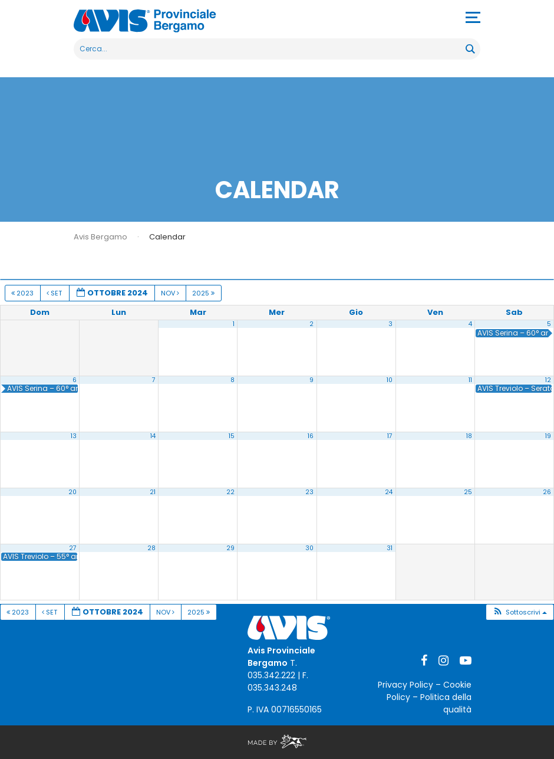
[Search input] (270, 49)
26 (547, 492)
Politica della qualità (445, 703)
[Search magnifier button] (470, 49)
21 (153, 492)
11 (470, 380)
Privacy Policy (405, 685)
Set (55, 293)
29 (230, 548)
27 (73, 548)
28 (151, 548)
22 (230, 492)
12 (548, 380)
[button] (519, 612)
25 (468, 492)
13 (74, 436)
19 (548, 436)
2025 (204, 293)
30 (309, 548)
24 (389, 492)
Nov (171, 293)
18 (469, 436)
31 (390, 548)
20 (72, 492)
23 (309, 492)
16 (311, 436)
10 (390, 380)
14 (153, 436)
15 (232, 436)
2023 (23, 293)
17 (390, 436)
